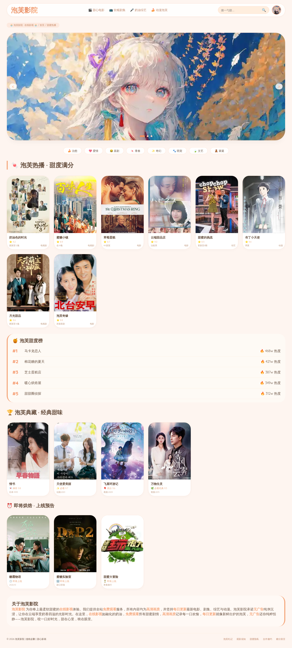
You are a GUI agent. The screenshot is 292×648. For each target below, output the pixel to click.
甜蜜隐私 (254, 639)
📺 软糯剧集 (117, 10)
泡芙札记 (228, 639)
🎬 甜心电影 (96, 10)
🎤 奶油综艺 (138, 10)
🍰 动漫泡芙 (159, 10)
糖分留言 (280, 639)
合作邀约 (267, 639)
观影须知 (241, 639)
